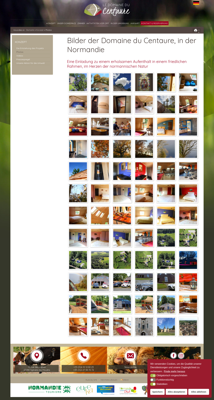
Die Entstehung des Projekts (30, 48)
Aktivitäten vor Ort (97, 23)
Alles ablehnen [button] (198, 392)
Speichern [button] (157, 392)
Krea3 (125, 383)
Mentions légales (109, 383)
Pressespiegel (23, 59)
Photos (19, 52)
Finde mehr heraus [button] (174, 371)
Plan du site (91, 383)
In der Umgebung (120, 23)
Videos (19, 55)
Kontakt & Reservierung (154, 23)
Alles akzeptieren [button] (176, 392)
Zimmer (81, 23)
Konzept (51, 23)
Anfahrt (135, 23)
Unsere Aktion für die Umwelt (30, 63)
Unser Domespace (66, 23)
